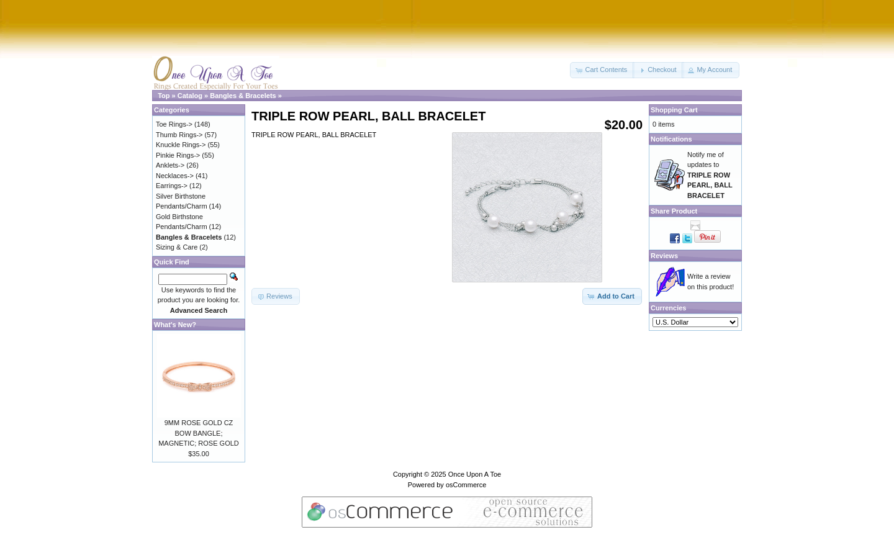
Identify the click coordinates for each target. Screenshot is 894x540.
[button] (602, 70)
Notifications (671, 139)
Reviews (664, 255)
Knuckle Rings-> (180, 144)
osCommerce (466, 484)
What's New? (175, 324)
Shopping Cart (674, 110)
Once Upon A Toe (474, 474)
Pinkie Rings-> (178, 155)
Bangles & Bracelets (243, 95)
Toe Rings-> (174, 124)
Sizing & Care (176, 247)
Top (163, 95)
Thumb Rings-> (179, 134)
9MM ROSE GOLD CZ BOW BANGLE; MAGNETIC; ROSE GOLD (198, 433)
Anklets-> (170, 165)
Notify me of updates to (710, 175)
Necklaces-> (175, 175)
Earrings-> (171, 185)
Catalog (190, 95)
